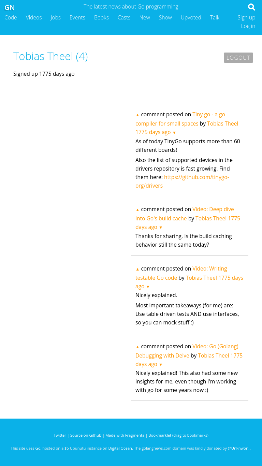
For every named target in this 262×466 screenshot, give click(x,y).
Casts (124, 17)
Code (10, 17)
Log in (248, 26)
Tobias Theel (222, 123)
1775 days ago (153, 132)
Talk (215, 17)
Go (38, 448)
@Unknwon (238, 448)
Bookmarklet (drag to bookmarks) (178, 435)
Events (77, 17)
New (145, 17)
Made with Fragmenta (124, 435)
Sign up (247, 17)
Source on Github (85, 435)
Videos (34, 17)
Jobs (55, 17)
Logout (238, 57)
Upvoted (191, 17)
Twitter (60, 435)
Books (101, 17)
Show (165, 17)
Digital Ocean (120, 448)
